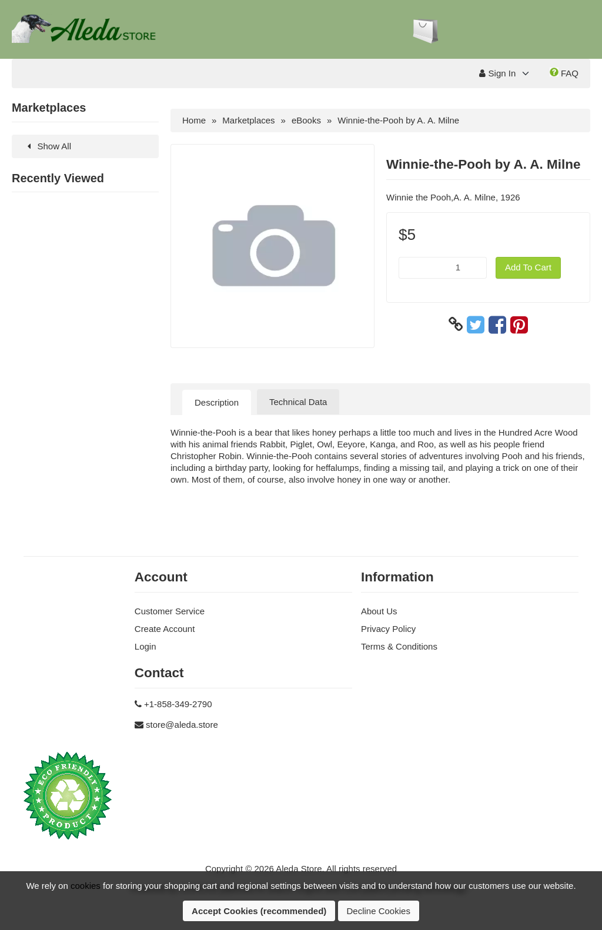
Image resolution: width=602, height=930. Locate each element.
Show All (47, 146)
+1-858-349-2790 (178, 704)
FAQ (564, 73)
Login (145, 646)
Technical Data (298, 402)
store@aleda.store (182, 725)
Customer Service (170, 611)
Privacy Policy (388, 629)
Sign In (497, 73)
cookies (86, 886)
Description (217, 402)
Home (194, 120)
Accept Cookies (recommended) (259, 911)
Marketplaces (248, 120)
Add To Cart (528, 267)
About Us (379, 611)
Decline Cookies (378, 911)
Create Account (165, 629)
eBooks (306, 120)
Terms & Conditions (399, 646)
